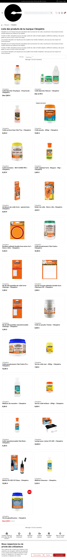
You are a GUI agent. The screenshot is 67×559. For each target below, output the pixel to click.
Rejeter (48, 555)
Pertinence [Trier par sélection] (30, 43)
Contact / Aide (61, 1)
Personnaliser (37, 555)
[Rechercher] (39, 6)
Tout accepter (59, 555)
